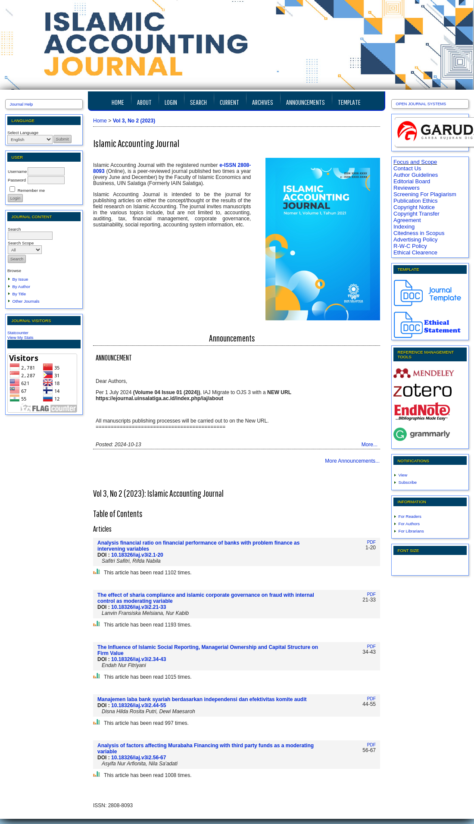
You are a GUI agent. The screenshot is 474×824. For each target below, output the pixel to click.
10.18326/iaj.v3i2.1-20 (137, 555)
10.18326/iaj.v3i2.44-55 (138, 705)
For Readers (410, 516)
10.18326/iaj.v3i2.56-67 (138, 758)
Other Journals (26, 301)
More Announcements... (352, 461)
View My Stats (20, 337)
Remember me (31, 190)
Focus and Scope (415, 162)
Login (171, 102)
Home (118, 102)
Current (229, 102)
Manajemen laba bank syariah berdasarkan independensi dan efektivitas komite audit (202, 699)
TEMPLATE (349, 102)
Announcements (305, 102)
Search (198, 102)
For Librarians (411, 531)
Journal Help (21, 104)
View (403, 475)
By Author (21, 286)
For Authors (409, 523)
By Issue (20, 279)
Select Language (22, 132)
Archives (262, 102)
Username (17, 171)
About (144, 102)
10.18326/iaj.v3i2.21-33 (138, 607)
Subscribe (408, 482)
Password (17, 180)
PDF (371, 542)
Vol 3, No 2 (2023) (134, 121)
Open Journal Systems (421, 104)
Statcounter (17, 332)
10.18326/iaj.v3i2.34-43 (138, 659)
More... (369, 445)
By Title (19, 293)
